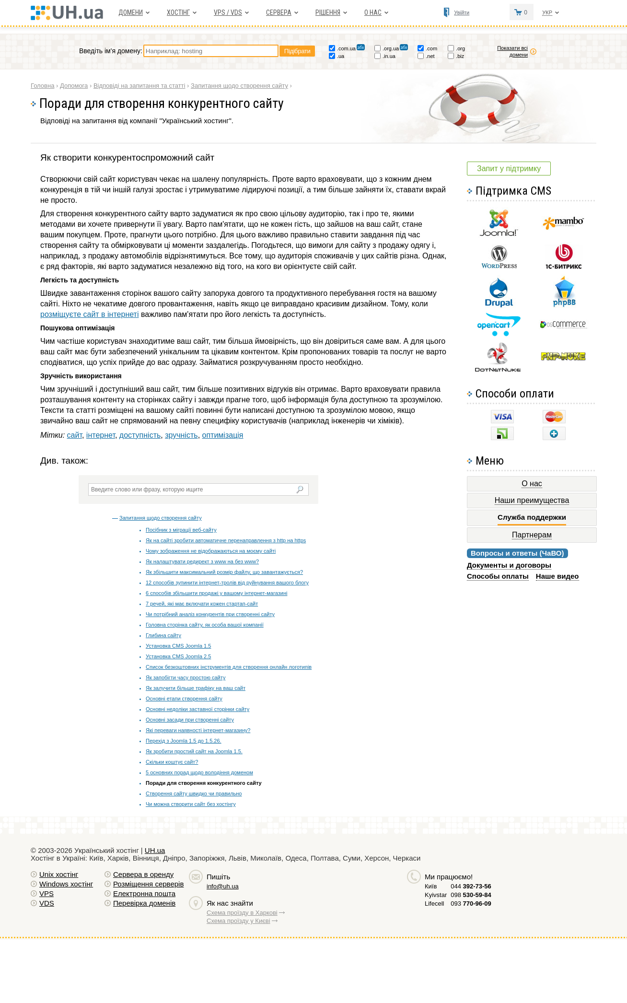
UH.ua (155, 850)
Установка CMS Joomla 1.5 (178, 646)
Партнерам (532, 535)
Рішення (327, 12)
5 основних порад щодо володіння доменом (199, 772)
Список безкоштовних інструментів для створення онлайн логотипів (229, 667)
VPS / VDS (228, 12)
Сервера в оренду (143, 874)
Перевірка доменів (144, 903)
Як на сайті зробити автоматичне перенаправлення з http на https (226, 540)
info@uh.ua (223, 886)
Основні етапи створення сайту (184, 698)
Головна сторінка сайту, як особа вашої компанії (205, 625)
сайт (74, 435)
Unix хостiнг (58, 874)
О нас (373, 12)
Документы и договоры (509, 565)
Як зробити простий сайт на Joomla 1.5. (194, 751)
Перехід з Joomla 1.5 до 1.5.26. (183, 741)
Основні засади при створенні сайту (190, 720)
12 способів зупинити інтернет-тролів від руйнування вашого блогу (227, 582)
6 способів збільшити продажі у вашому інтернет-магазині (216, 593)
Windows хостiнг (66, 884)
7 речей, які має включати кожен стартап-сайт (202, 603)
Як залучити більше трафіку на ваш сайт (195, 688)
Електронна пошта (144, 893)
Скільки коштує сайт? (172, 762)
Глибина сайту (163, 635)
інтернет (100, 435)
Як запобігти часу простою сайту (185, 677)
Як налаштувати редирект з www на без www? (202, 561)
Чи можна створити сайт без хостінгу (191, 804)
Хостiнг (178, 12)
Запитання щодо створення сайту (160, 518)
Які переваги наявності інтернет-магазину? (198, 730)
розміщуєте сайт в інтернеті (89, 314)
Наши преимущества (532, 500)
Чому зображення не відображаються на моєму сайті (211, 551)
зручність (181, 435)
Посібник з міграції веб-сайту (181, 530)
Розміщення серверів (148, 884)
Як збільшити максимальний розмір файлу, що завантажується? (224, 572)
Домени (130, 12)
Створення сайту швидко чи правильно (194, 793)
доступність (140, 435)
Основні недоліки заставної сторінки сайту (197, 709)
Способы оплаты (498, 576)
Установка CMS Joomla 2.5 (178, 656)
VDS (46, 903)
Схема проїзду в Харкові (242, 912)
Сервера (278, 12)
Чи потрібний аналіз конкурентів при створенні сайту (210, 614)
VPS (46, 893)
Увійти (461, 12)
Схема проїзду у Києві (238, 920)
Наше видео (557, 576)
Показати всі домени (512, 51)
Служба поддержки (532, 517)
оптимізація (223, 435)
